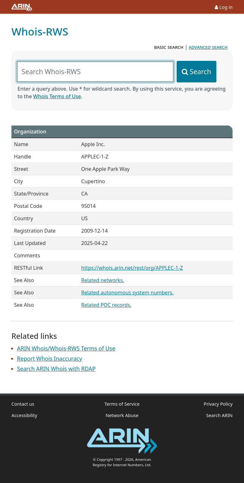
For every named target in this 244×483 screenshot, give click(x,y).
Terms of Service (122, 404)
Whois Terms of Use (57, 96)
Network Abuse (122, 415)
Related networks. (102, 280)
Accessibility (24, 415)
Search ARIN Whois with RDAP (56, 368)
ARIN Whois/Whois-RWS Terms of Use (66, 348)
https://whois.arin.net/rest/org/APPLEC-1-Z (132, 267)
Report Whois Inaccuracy (49, 358)
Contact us (22, 404)
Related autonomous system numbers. (127, 292)
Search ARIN (219, 415)
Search (200, 71)
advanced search (208, 46)
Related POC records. (106, 304)
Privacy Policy (218, 404)
